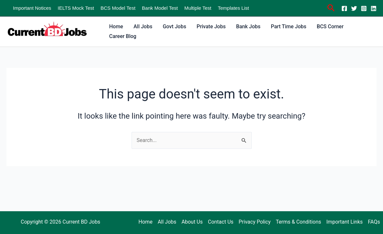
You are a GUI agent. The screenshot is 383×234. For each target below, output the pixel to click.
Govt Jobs (174, 26)
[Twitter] (354, 8)
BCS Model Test (118, 8)
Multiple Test (197, 8)
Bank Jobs (248, 26)
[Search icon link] (331, 8)
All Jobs (143, 26)
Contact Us (221, 222)
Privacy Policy (255, 222)
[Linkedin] (374, 8)
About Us (192, 222)
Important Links (344, 222)
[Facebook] (344, 8)
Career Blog (122, 36)
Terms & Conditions (298, 222)
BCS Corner (330, 26)
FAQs (374, 222)
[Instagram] (364, 8)
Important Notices (32, 8)
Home (116, 26)
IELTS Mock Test (76, 8)
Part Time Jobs (288, 26)
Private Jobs (211, 26)
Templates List (233, 8)
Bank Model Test (160, 8)
